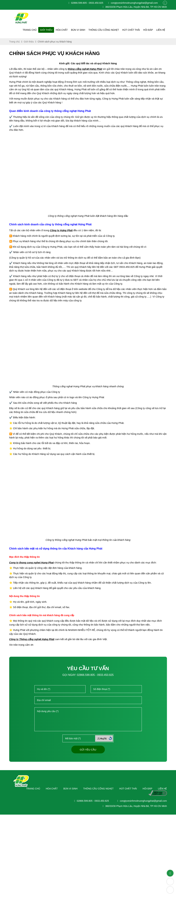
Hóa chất (66, 30)
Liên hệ (161, 30)
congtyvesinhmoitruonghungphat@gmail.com (131, 3)
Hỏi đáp (149, 30)
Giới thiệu (52, 30)
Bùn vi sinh (82, 30)
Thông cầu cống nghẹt (107, 30)
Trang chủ (36, 30)
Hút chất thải (132, 30)
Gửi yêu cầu (88, 838)
